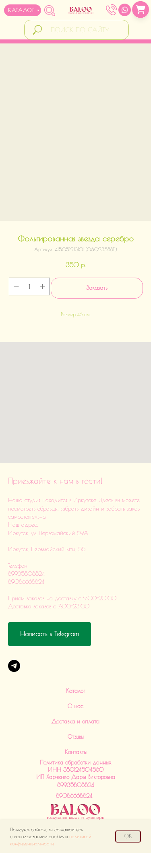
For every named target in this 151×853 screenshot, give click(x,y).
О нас (75, 706)
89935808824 (75, 785)
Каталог (75, 691)
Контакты (76, 752)
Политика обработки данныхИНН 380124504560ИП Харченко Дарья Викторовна (75, 769)
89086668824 (74, 796)
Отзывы (76, 736)
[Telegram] (14, 666)
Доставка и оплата (75, 721)
